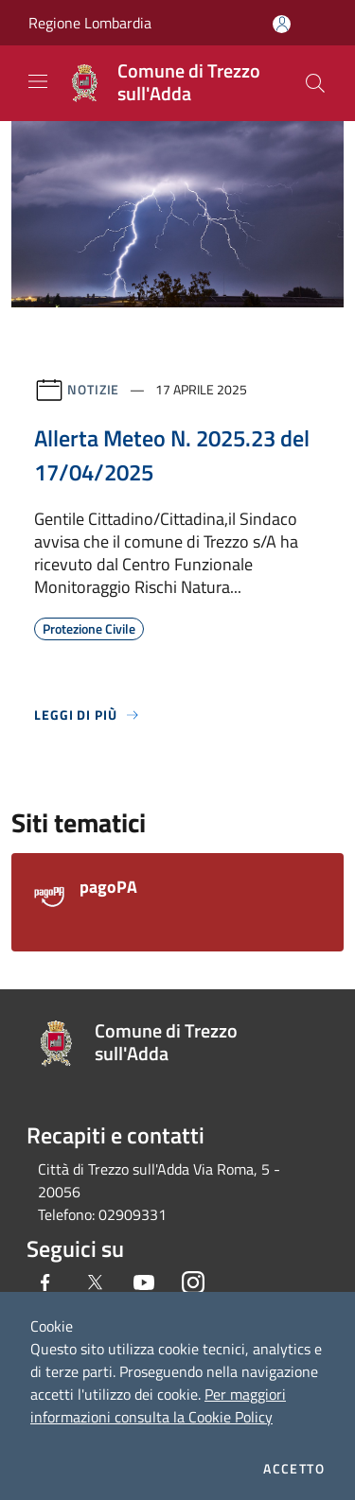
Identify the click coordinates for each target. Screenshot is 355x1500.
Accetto (294, 1468)
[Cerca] (315, 83)
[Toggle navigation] (38, 81)
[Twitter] (95, 1282)
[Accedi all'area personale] (281, 24)
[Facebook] (45, 1282)
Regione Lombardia (89, 22)
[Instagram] (193, 1282)
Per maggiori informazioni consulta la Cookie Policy (158, 1405)
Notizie (93, 389)
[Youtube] (144, 1282)
